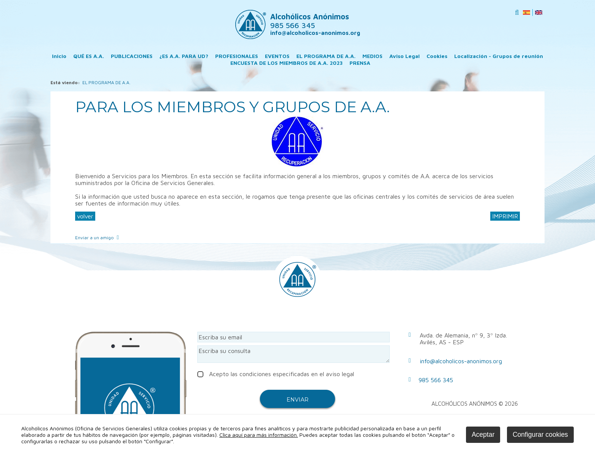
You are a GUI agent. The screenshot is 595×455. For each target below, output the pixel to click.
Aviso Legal (404, 56)
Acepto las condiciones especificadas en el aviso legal (275, 373)
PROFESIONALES (236, 56)
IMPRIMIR (505, 216)
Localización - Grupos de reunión (498, 56)
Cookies (437, 56)
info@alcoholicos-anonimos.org (315, 33)
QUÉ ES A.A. (88, 56)
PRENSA (359, 63)
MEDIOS (372, 56)
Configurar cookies (540, 434)
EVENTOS (277, 56)
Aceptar (483, 434)
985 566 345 (436, 380)
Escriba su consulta (293, 354)
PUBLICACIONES (132, 56)
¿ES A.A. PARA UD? (183, 56)
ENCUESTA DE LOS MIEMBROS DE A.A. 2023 (286, 63)
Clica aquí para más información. (258, 434)
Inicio (59, 56)
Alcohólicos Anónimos (309, 21)
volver (85, 216)
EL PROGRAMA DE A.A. (326, 56)
